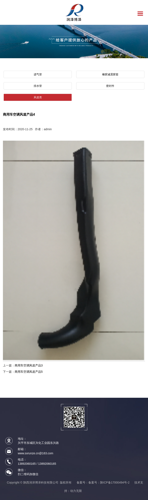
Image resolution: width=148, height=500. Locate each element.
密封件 (110, 85)
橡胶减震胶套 (110, 74)
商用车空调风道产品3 (29, 365)
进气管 (38, 74)
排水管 (38, 85)
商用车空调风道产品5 (29, 371)
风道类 (38, 97)
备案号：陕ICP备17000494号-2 (108, 482)
